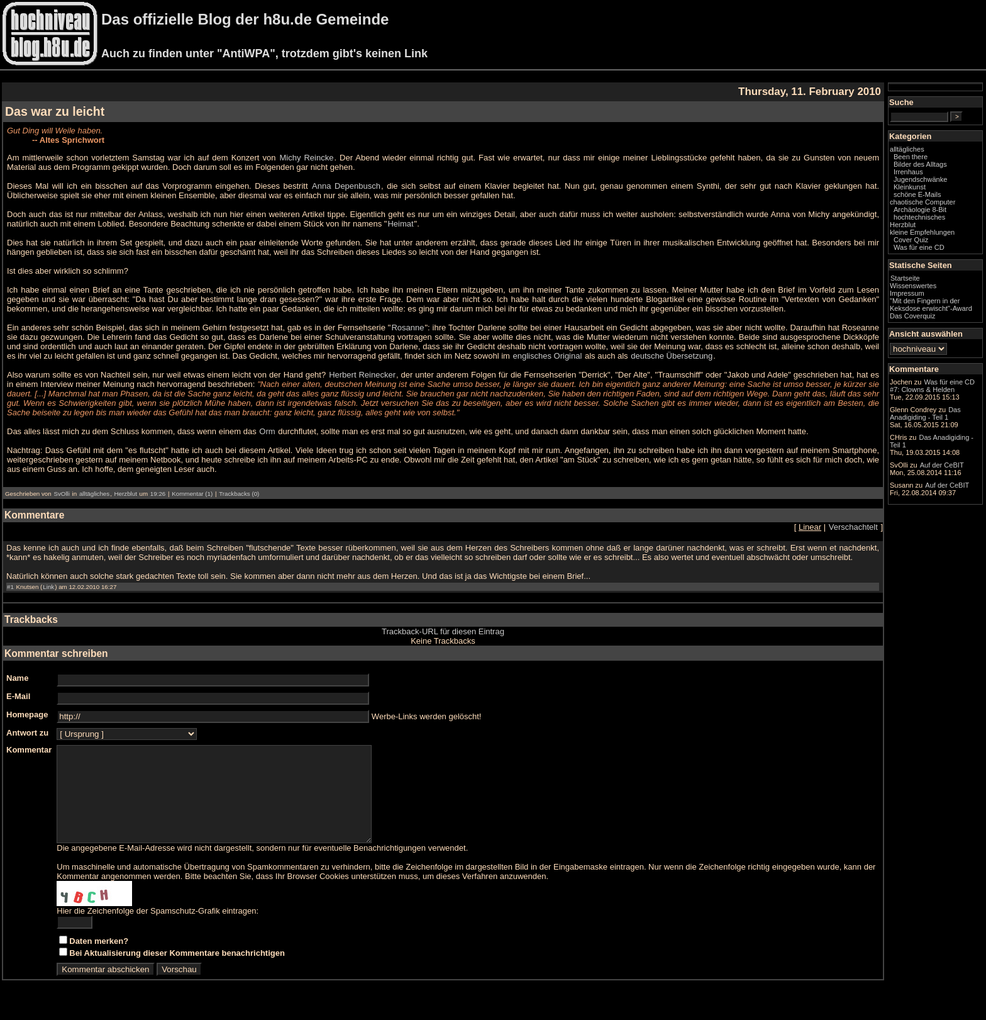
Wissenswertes (913, 285)
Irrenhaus (908, 172)
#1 (10, 586)
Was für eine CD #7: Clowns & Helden (932, 385)
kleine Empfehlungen (922, 232)
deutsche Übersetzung (671, 356)
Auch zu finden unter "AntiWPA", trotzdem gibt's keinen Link (264, 53)
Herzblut (125, 493)
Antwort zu (27, 732)
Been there (911, 156)
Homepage (27, 714)
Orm (267, 431)
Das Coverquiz (912, 316)
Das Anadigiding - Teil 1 (925, 413)
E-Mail (18, 696)
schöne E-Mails (917, 194)
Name (17, 678)
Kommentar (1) (192, 493)
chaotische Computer (922, 202)
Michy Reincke (307, 157)
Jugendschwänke (920, 179)
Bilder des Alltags (920, 164)
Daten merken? (98, 960)
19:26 (157, 493)
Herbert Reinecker (362, 374)
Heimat (400, 223)
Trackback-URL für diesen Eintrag (443, 631)
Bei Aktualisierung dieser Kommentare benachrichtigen (177, 972)
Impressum (907, 293)
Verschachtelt (853, 527)
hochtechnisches (919, 217)
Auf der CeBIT (942, 465)
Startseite (905, 278)
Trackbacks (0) (239, 493)
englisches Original (547, 356)
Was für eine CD (919, 247)
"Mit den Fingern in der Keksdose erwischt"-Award (931, 304)
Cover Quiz (911, 240)
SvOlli (61, 493)
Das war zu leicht (54, 111)
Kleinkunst (910, 187)
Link (48, 586)
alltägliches (94, 493)
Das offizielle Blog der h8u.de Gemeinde (245, 19)
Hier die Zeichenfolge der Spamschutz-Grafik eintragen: (157, 929)
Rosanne (407, 327)
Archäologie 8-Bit (920, 209)
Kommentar (29, 749)
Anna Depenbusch (346, 186)
